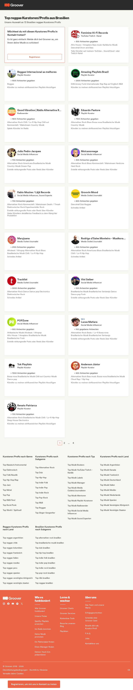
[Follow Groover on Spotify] (17, 604)
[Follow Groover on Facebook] (8, 604)
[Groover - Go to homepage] (19, 598)
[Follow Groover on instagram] (4, 604)
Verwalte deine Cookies (13, 673)
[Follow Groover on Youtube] (13, 604)
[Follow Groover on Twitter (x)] (22, 604)
